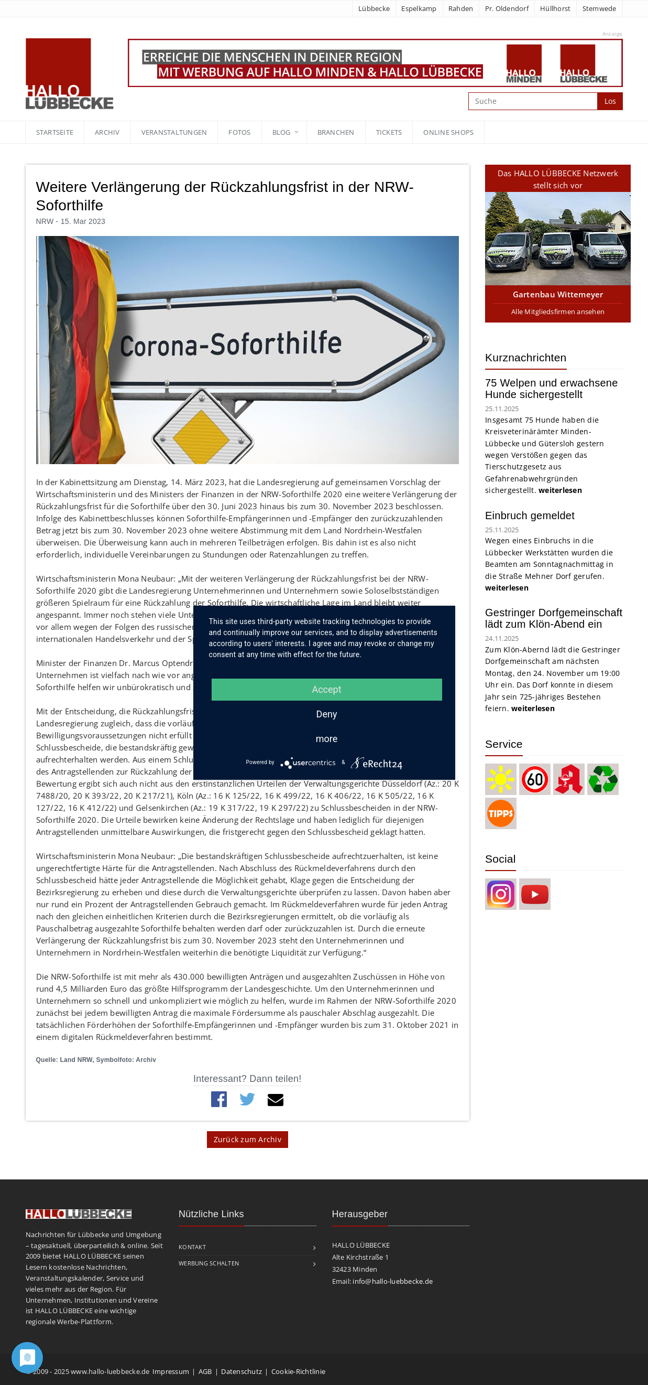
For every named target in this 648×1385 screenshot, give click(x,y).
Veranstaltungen (174, 132)
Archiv (107, 132)
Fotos (239, 132)
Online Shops (448, 132)
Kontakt (192, 1247)
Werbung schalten (209, 1263)
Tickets (389, 132)
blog (281, 132)
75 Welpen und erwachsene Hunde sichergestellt (551, 388)
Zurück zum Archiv (247, 1139)
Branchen (336, 132)
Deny (326, 714)
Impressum (170, 1371)
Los (610, 101)
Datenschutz (241, 1371)
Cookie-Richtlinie (298, 1371)
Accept (326, 689)
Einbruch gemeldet (530, 515)
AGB (205, 1371)
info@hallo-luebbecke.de (393, 1281)
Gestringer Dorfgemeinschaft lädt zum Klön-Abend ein (553, 618)
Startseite (55, 132)
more (327, 738)
